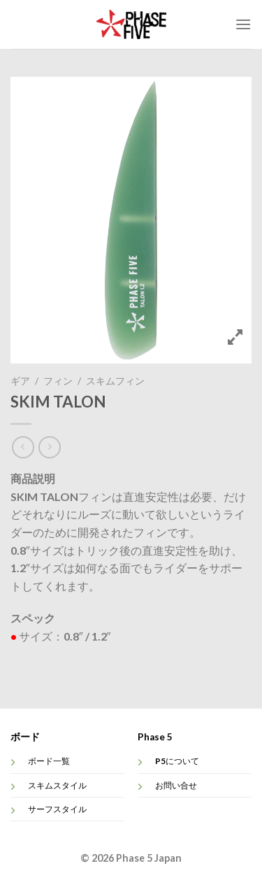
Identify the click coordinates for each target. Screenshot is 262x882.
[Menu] (243, 24)
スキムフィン (115, 381)
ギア (20, 381)
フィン (58, 381)
